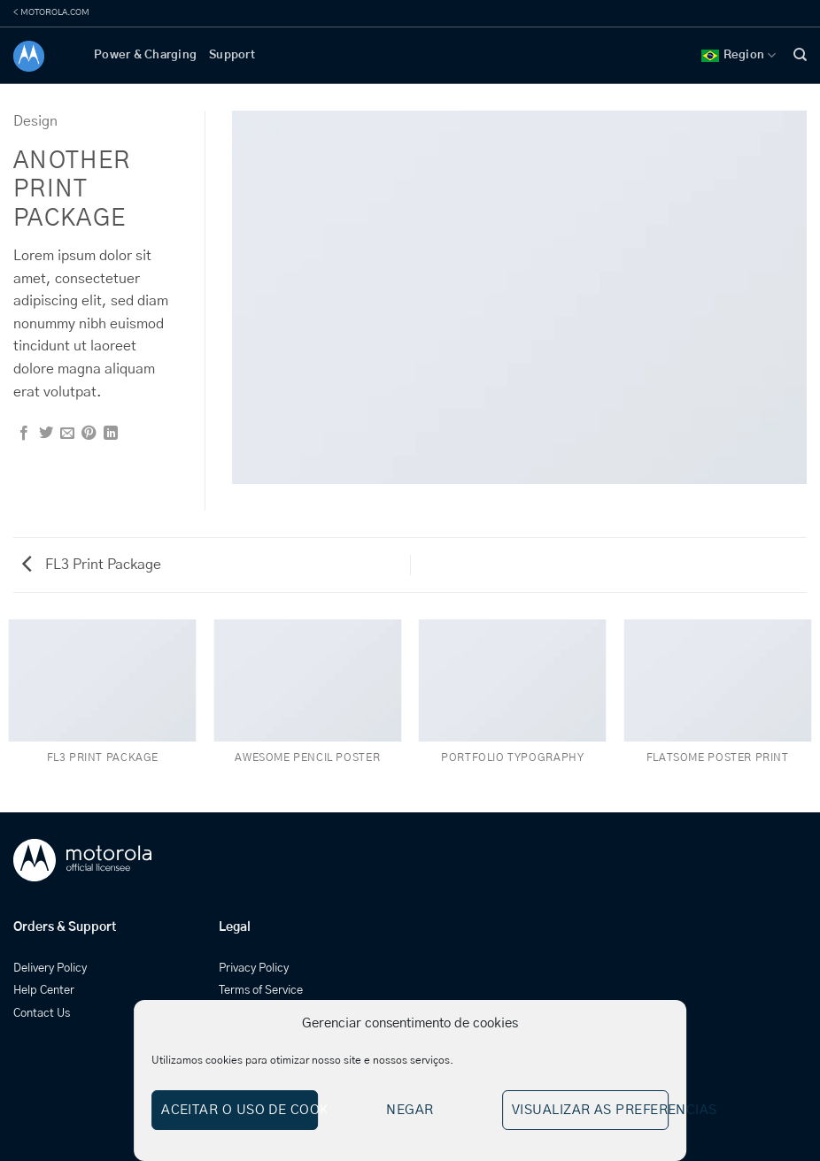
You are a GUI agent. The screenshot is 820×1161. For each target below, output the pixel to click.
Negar (409, 1110)
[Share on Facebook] (24, 434)
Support (232, 55)
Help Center (43, 990)
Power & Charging (145, 55)
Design (35, 121)
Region (739, 55)
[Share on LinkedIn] (111, 434)
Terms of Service (261, 990)
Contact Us (41, 1013)
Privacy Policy (254, 968)
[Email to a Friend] (67, 434)
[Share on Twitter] (46, 434)
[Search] (800, 55)
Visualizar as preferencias (590, 1110)
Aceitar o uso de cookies (239, 1110)
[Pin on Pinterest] (88, 434)
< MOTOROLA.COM (51, 12)
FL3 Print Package (91, 564)
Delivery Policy (50, 968)
